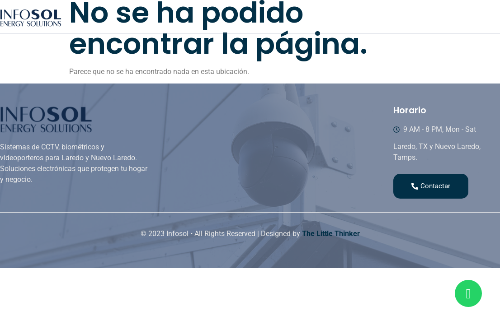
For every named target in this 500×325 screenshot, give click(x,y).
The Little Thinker (331, 233)
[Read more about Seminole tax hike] (468, 293)
